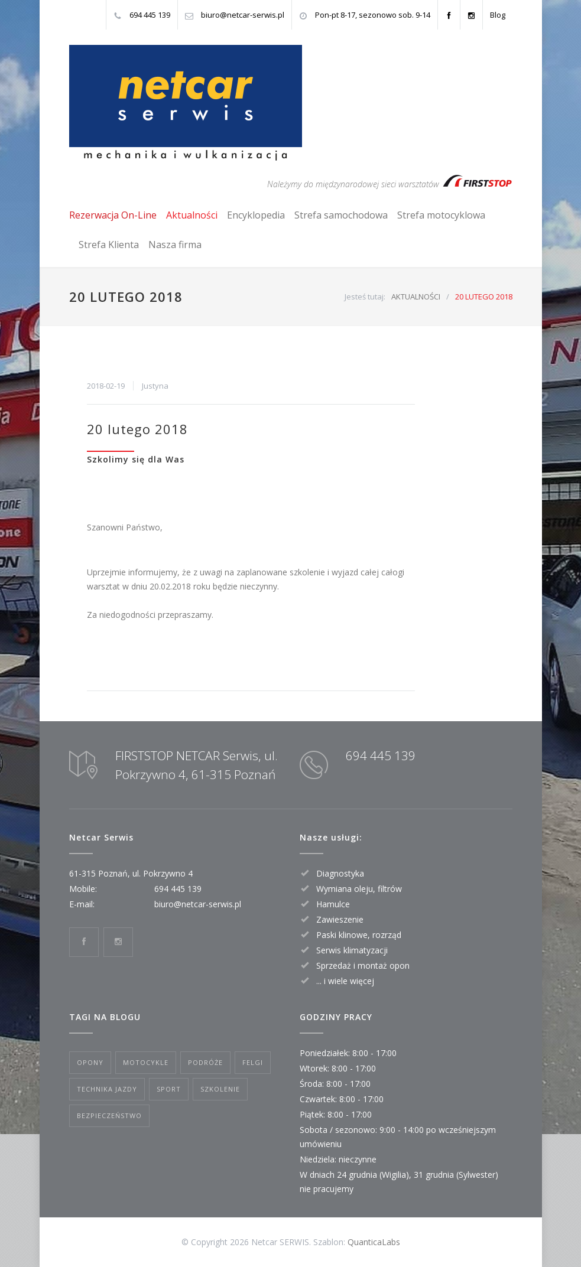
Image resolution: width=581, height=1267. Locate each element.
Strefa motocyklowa (441, 215)
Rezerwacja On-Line (113, 215)
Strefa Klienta (109, 244)
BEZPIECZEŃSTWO (109, 1115)
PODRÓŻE (205, 1062)
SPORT (169, 1088)
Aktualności (192, 215)
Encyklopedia (256, 215)
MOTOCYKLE (145, 1062)
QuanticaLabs (374, 1242)
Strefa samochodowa (341, 215)
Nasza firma (175, 244)
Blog (497, 14)
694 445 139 (149, 14)
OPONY (90, 1062)
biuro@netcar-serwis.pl (242, 14)
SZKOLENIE (220, 1088)
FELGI (252, 1062)
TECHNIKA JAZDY (107, 1088)
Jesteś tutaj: (365, 296)
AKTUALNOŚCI (415, 296)
